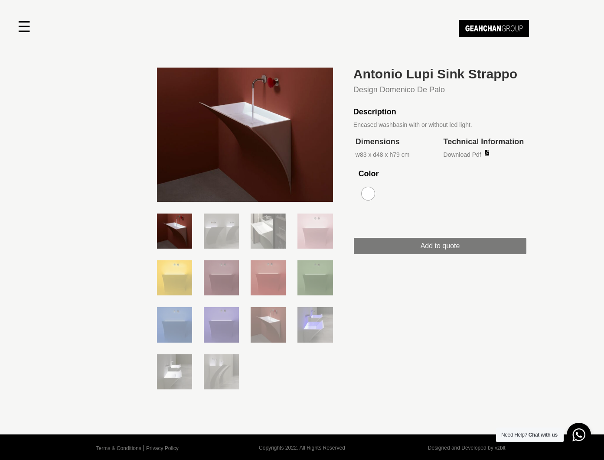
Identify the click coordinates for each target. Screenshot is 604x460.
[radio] (368, 193)
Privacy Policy (162, 448)
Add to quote (444, 245)
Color (369, 173)
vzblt (500, 448)
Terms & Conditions (118, 448)
